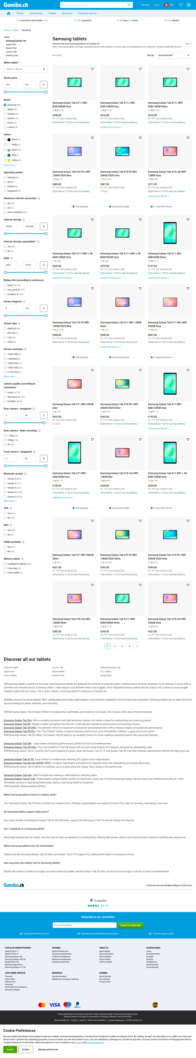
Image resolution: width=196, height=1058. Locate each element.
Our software (104, 979)
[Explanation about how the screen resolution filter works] (25, 349)
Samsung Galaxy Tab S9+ (18, 720)
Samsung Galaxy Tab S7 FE (19, 759)
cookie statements (95, 1042)
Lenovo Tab (11, 52)
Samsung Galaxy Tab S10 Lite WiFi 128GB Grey (167, 173)
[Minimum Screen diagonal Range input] (10, 308)
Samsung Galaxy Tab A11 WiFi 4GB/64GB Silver (164, 255)
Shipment (9, 985)
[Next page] (137, 646)
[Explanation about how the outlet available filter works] (23, 542)
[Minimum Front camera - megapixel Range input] (10, 458)
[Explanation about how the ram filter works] (11, 258)
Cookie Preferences (116, 1020)
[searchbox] (93, 5)
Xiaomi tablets (105, 957)
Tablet (16, 30)
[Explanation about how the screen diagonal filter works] (24, 301)
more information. (124, 1017)
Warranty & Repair (12, 990)
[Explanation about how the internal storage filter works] (23, 219)
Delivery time (10, 982)
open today (172, 885)
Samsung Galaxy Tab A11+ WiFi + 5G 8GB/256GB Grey (120, 255)
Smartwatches (152, 965)
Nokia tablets (58, 671)
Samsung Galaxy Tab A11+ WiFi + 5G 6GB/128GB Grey (72, 255)
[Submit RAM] (44, 265)
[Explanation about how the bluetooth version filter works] (25, 474)
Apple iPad (11, 44)
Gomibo (103, 973)
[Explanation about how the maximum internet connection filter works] (39, 198)
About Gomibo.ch (61, 1020)
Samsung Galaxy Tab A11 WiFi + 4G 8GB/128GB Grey (167, 475)
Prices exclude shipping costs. (125, 1014)
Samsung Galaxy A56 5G (15, 959)
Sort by (150, 55)
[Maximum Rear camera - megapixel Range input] (29, 415)
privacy (78, 1042)
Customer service (87, 13)
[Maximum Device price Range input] (29, 84)
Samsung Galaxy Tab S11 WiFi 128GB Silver (120, 324)
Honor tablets (10, 675)
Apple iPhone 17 (12, 951)
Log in (156, 5)
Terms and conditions (97, 1020)
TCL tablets (105, 671)
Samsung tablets (106, 954)
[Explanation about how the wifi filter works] (11, 525)
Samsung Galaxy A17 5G (15, 967)
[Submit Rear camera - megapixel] (44, 415)
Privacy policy (105, 982)
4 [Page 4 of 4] (129, 646)
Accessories (35, 13)
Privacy (74, 1020)
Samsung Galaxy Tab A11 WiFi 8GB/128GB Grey (164, 406)
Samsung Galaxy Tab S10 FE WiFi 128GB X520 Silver (118, 557)
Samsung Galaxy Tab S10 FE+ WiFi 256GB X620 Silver (119, 406)
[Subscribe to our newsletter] (85, 925)
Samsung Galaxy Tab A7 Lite (19, 778)
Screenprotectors (153, 954)
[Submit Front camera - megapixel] (44, 458)
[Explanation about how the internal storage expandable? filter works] (38, 241)
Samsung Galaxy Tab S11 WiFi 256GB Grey (73, 406)
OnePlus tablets (105, 962)
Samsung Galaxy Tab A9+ (18, 775)
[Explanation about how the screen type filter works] (19, 323)
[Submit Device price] (44, 84)
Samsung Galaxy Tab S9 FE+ (19, 731)
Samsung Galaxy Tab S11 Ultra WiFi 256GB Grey (167, 324)
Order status (10, 979)
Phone (20, 13)
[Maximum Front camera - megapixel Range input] (29, 458)
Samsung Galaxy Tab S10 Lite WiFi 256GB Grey (167, 621)
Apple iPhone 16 (12, 954)
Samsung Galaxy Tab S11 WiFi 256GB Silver (73, 557)
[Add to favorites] (92, 69)
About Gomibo (105, 976)
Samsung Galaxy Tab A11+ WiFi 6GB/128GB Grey (117, 104)
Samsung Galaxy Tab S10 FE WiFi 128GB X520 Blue (70, 324)
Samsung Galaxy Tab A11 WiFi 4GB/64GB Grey (69, 475)
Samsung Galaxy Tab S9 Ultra (20, 727)
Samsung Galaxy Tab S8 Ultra (20, 747)
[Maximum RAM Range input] (29, 265)
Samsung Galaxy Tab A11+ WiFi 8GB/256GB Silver (117, 621)
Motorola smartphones (61, 959)
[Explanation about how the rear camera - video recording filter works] (39, 430)
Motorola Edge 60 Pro (14, 965)
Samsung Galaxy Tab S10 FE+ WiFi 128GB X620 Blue (71, 173)
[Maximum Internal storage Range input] (29, 226)
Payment (8, 976)
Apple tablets (104, 951)
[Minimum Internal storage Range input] (10, 226)
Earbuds (149, 959)
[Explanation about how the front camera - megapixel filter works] (34, 452)
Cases (148, 951)
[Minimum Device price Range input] (10, 84)
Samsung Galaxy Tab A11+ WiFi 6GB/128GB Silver (165, 104)
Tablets (52, 13)
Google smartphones (60, 962)
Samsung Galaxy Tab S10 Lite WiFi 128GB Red (119, 475)
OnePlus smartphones (61, 957)
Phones (56, 948)
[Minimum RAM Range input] (10, 265)
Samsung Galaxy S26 (14, 957)
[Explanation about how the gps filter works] (11, 508)
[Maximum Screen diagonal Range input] (29, 308)
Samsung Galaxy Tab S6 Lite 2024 (22, 763)
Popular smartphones (18, 948)
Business (145, 5)
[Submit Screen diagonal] (44, 308)
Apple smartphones (60, 951)
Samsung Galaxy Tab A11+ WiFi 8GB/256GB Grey (69, 104)
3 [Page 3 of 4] (122, 646)
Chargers (150, 957)
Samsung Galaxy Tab (110, 667)
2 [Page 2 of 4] (115, 646)
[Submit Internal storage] (44, 226)
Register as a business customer (65, 979)
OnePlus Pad (12, 55)
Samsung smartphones (61, 954)
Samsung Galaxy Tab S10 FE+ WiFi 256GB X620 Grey (167, 557)
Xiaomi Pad (11, 48)
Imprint (83, 1020)
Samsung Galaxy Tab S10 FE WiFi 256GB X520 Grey (118, 173)
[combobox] (96, 5)
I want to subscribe (130, 925)
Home (6, 30)
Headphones (151, 962)
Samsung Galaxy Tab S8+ (18, 743)
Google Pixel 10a (12, 962)
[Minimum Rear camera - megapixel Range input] (10, 415)
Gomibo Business (59, 976)
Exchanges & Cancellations (16, 987)
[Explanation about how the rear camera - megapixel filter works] (34, 409)
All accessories (152, 967)
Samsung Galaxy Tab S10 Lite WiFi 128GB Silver (71, 621)
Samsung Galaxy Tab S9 (17, 724)
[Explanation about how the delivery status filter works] (22, 559)
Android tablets (11, 667)
